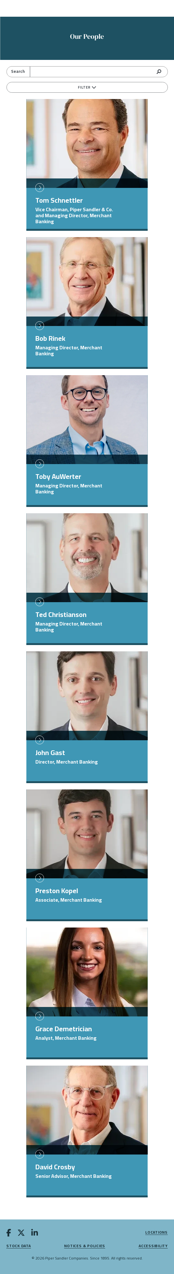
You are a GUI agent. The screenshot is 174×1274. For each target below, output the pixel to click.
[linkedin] (34, 1234)
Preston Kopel (56, 890)
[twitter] (21, 1234)
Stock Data (18, 1246)
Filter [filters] (87, 87)
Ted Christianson (61, 614)
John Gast (50, 752)
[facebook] (8, 1234)
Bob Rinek (50, 338)
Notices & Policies (84, 1246)
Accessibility (153, 1246)
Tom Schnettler (59, 200)
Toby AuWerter (58, 476)
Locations (156, 1232)
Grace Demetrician (63, 1028)
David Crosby (55, 1166)
